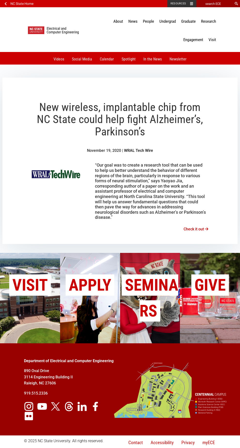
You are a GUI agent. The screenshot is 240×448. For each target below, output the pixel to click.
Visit (212, 39)
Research (208, 21)
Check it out (196, 229)
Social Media (82, 59)
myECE (208, 442)
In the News (152, 59)
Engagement (193, 39)
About (118, 21)
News (133, 21)
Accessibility (162, 442)
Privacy (188, 442)
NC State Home (21, 4)
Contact (135, 442)
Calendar (107, 59)
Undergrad (167, 21)
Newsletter (178, 59)
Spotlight (129, 59)
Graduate (188, 21)
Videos (59, 59)
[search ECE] (214, 3)
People (148, 21)
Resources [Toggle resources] (178, 3)
